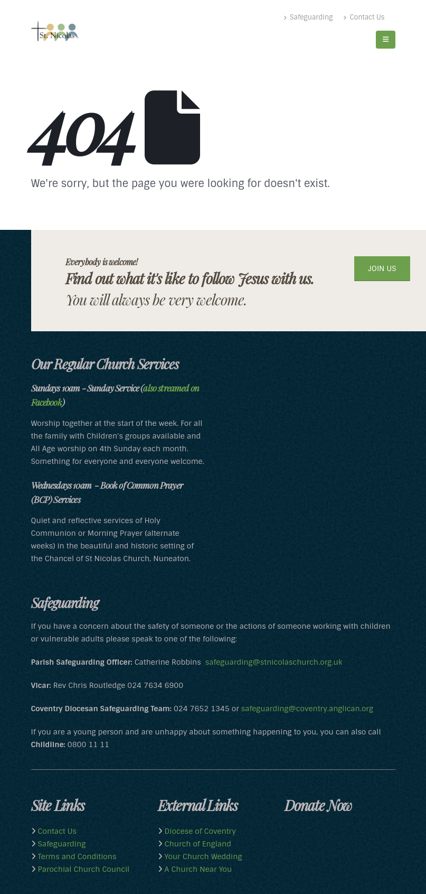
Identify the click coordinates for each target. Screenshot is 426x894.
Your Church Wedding (202, 856)
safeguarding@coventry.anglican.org (307, 708)
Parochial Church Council (83, 869)
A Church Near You (197, 869)
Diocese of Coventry (199, 831)
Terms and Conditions (76, 856)
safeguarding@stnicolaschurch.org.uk (273, 662)
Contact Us (363, 17)
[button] (385, 40)
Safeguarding (308, 17)
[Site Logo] (55, 31)
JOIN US (382, 268)
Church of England (197, 844)
